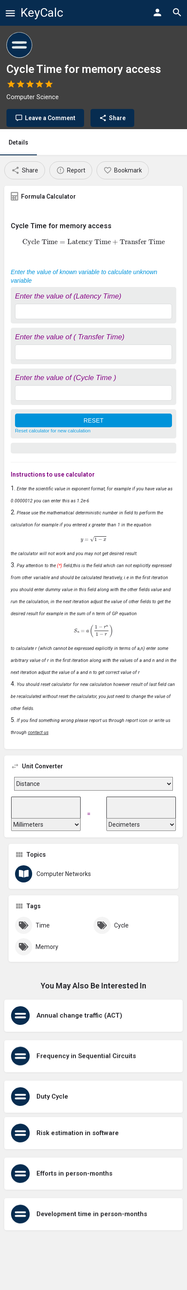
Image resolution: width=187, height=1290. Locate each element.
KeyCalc (42, 13)
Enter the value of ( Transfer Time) (69, 337)
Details (18, 142)
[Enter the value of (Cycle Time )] (93, 393)
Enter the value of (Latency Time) (68, 296)
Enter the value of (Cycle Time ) (65, 378)
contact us (38, 732)
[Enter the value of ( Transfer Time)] (93, 352)
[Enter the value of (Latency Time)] (93, 311)
